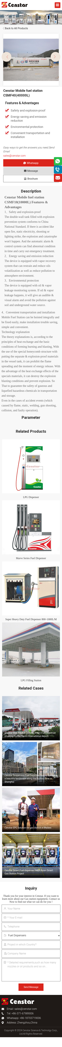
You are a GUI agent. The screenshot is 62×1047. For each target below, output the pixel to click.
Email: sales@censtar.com (22, 1009)
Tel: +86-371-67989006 (20, 1013)
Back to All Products (15, 28)
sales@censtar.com (14, 156)
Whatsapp (30, 163)
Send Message (31, 987)
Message (31, 171)
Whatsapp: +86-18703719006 (24, 1018)
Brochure (31, 179)
